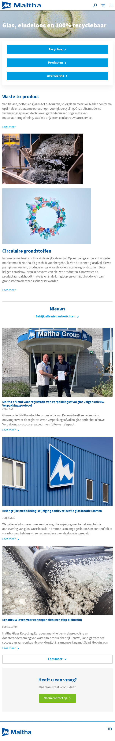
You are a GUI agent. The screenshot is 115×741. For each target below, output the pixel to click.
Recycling (55, 49)
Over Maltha (55, 76)
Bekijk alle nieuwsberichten (55, 316)
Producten (55, 62)
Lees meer (9, 127)
